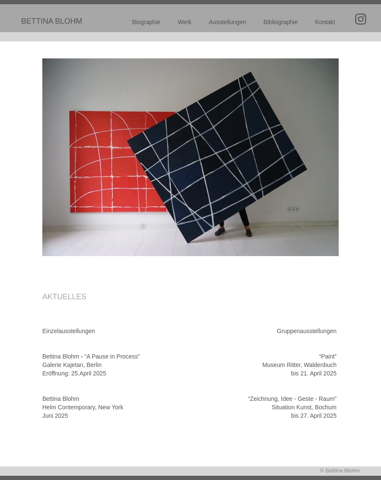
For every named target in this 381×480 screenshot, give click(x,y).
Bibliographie (280, 22)
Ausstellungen (227, 22)
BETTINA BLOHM (51, 21)
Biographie (146, 22)
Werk (184, 22)
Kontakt (325, 22)
